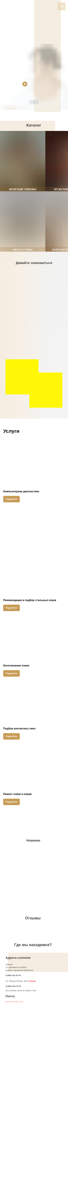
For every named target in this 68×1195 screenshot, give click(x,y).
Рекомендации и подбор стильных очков (29, 600)
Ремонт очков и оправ (17, 794)
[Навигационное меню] (61, 6)
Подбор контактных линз (19, 728)
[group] (22, 161)
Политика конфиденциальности (33, 1186)
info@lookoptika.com (14, 1001)
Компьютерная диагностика (21, 491)
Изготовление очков (16, 665)
